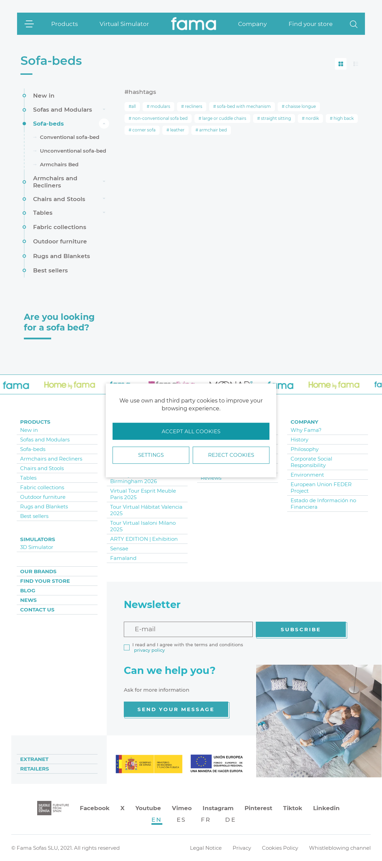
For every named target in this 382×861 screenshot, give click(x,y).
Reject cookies (231, 455)
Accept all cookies (191, 431)
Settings (151, 455)
